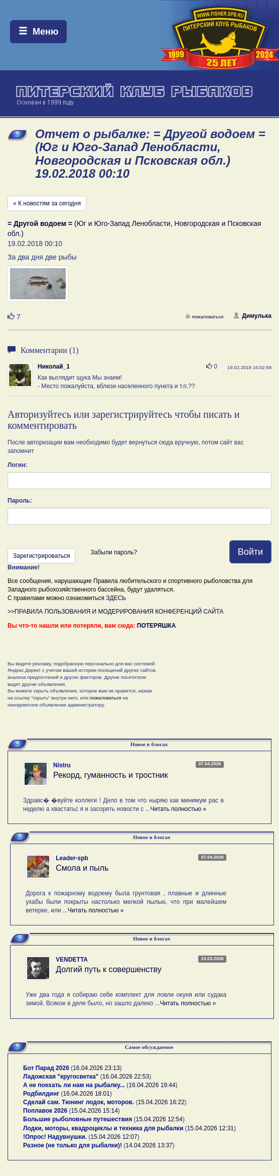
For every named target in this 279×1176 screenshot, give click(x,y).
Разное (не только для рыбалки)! (72, 1145)
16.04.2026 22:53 (125, 1076)
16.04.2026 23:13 (96, 1068)
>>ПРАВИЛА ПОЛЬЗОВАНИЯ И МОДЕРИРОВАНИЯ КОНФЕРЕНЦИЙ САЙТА (115, 611)
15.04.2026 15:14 (94, 1110)
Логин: (17, 464)
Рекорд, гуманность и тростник (110, 775)
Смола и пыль (82, 868)
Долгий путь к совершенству (109, 969)
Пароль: (20, 500)
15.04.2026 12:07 (113, 1136)
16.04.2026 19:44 (151, 1085)
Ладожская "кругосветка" (61, 1076)
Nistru (62, 765)
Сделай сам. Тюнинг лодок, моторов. (79, 1102)
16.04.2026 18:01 (86, 1093)
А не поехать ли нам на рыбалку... (74, 1085)
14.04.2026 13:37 (148, 1145)
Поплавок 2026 (45, 1110)
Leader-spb (72, 858)
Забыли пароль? (113, 552)
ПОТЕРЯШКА (156, 625)
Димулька (252, 315)
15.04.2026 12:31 (210, 1128)
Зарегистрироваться (41, 555)
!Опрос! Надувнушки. (55, 1136)
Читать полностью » (178, 808)
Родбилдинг (41, 1093)
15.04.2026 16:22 (160, 1102)
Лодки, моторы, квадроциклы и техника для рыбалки (103, 1128)
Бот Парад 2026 (46, 1068)
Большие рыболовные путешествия (77, 1119)
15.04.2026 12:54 (159, 1119)
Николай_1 (54, 366)
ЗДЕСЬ (116, 598)
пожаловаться (204, 316)
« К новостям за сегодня (47, 203)
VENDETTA (72, 959)
